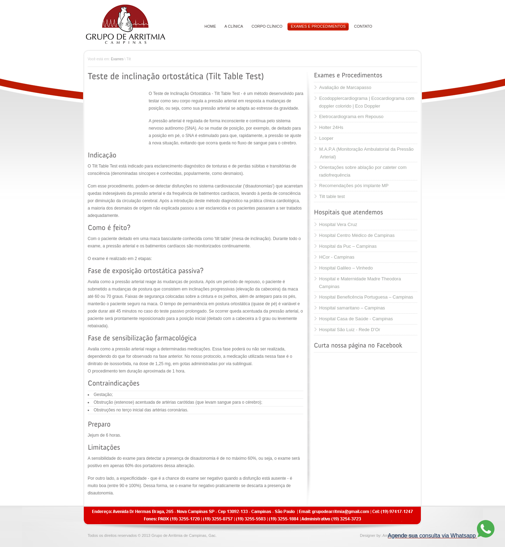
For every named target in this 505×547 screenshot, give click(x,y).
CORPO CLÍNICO (266, 26)
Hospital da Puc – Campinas (348, 246)
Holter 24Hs (331, 127)
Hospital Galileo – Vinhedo (346, 268)
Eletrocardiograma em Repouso (351, 116)
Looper (326, 138)
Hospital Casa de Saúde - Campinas (356, 318)
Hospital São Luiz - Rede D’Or (349, 329)
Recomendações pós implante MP (354, 185)
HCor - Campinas (336, 257)
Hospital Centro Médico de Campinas (357, 235)
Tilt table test (332, 196)
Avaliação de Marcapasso (345, 87)
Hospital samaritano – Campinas (352, 307)
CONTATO (363, 26)
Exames (117, 59)
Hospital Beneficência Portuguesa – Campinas (366, 297)
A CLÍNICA (233, 26)
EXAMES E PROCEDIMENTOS (318, 26)
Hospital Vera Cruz (338, 224)
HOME (210, 26)
